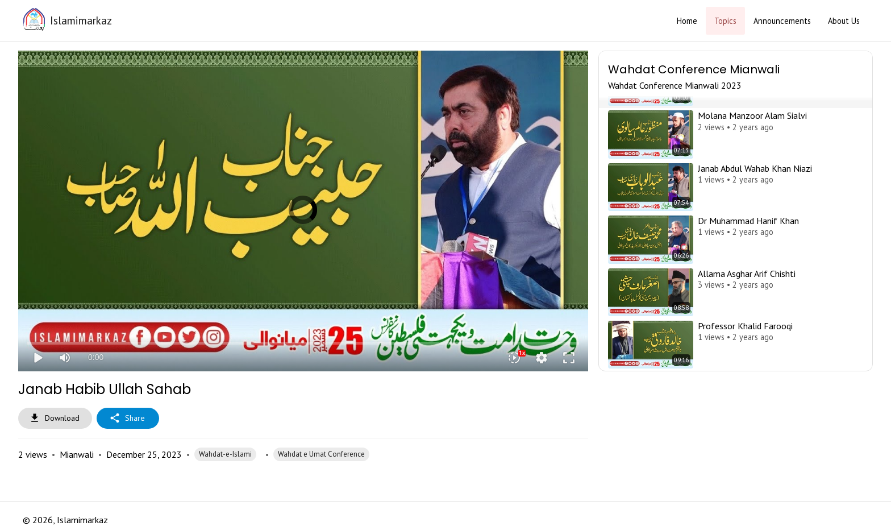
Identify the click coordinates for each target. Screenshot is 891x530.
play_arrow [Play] (37, 357)
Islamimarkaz (81, 20)
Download (55, 418)
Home (687, 21)
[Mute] (64, 357)
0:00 (95, 357)
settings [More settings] (541, 358)
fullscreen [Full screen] (568, 357)
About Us (843, 21)
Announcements (782, 21)
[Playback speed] (514, 357)
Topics (725, 21)
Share (128, 418)
